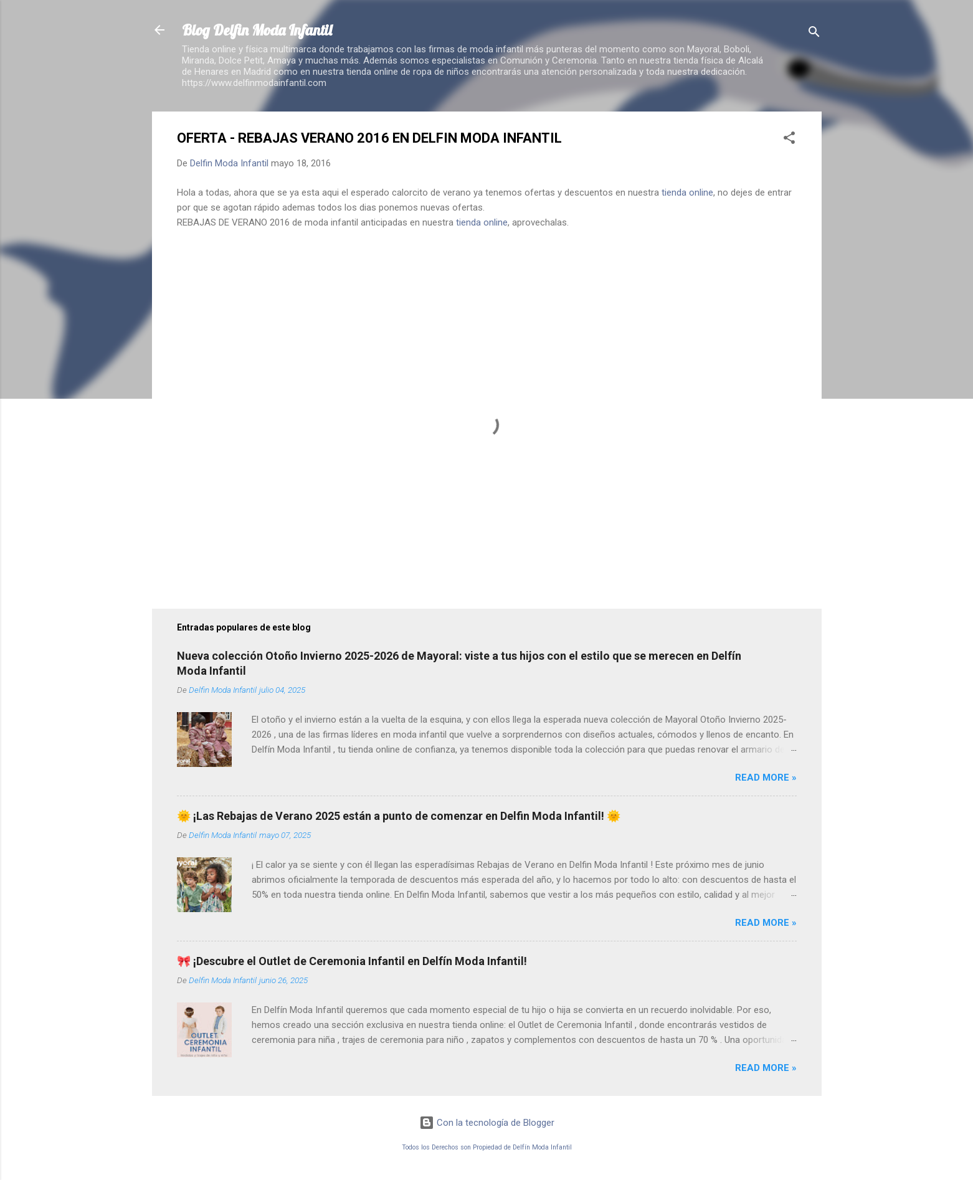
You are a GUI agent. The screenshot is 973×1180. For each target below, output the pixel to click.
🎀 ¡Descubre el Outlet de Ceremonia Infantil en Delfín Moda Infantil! (352, 961)
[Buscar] (814, 34)
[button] (789, 140)
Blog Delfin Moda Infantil (257, 30)
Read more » (766, 777)
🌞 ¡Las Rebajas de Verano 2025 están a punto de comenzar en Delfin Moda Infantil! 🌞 (398, 815)
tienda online (687, 192)
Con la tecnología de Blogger (486, 1122)
